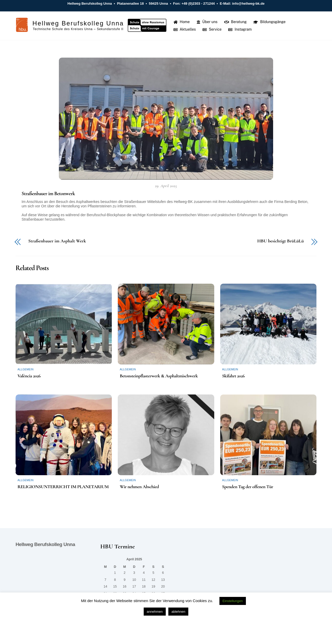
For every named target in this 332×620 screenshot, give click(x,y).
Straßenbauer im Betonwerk (48, 194)
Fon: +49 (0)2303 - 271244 (194, 3)
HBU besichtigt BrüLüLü (280, 241)
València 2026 (28, 376)
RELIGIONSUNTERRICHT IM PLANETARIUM (62, 487)
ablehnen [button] (178, 612)
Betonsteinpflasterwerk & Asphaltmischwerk (159, 376)
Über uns (207, 22)
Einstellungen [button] (233, 601)
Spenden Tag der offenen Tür (247, 487)
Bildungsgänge (270, 22)
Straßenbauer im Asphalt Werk (57, 241)
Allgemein (25, 370)
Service (212, 30)
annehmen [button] (155, 612)
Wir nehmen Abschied (139, 487)
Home (182, 22)
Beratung (236, 22)
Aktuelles (185, 30)
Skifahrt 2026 (233, 376)
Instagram (240, 30)
